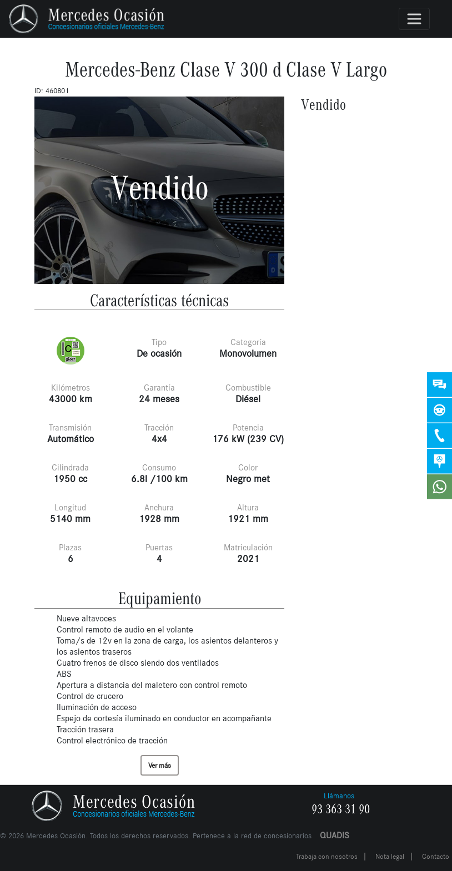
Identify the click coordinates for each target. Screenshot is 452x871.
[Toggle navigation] (414, 19)
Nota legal (389, 856)
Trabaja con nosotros (327, 856)
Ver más (159, 765)
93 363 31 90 (341, 809)
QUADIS (334, 835)
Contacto (435, 856)
